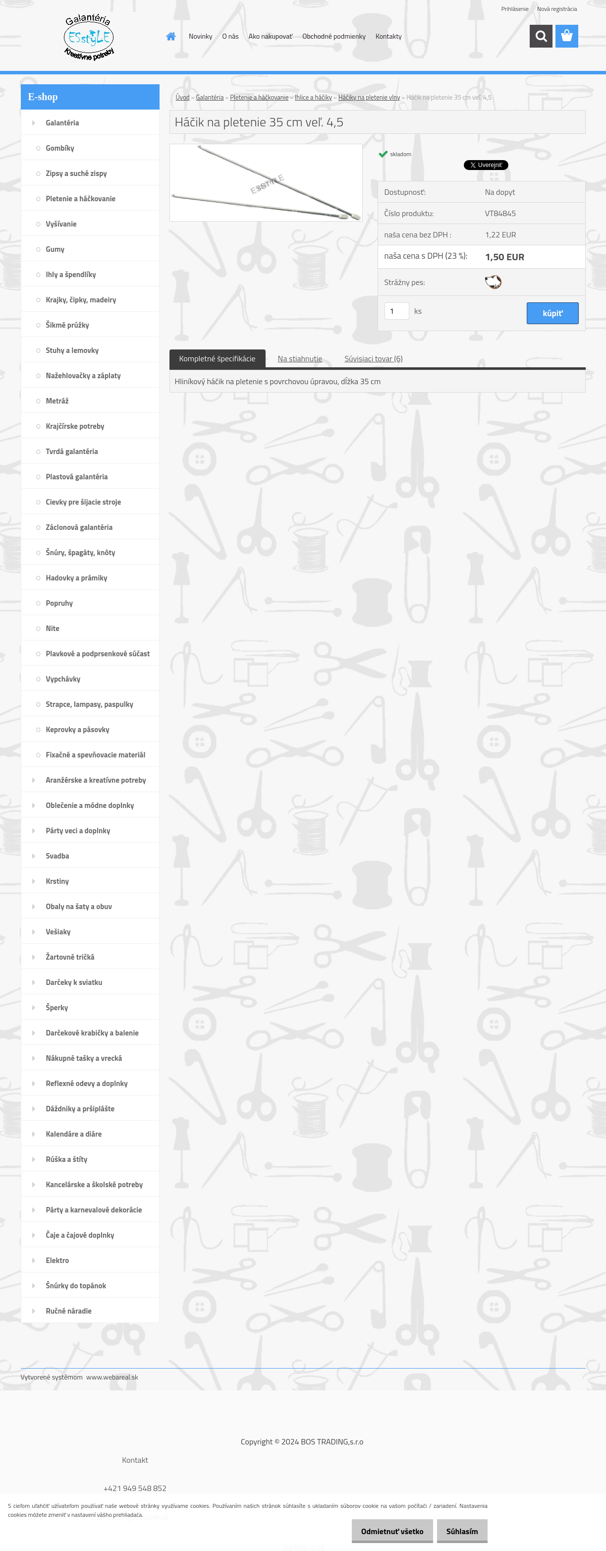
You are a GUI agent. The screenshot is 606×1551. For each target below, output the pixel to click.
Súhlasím (459, 1531)
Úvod (183, 97)
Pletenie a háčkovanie (259, 97)
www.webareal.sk (112, 1377)
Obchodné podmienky (334, 36)
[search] (541, 36)
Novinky (200, 36)
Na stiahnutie (300, 358)
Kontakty (389, 36)
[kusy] (397, 311)
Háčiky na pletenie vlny (369, 97)
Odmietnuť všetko (383, 1531)
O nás (230, 36)
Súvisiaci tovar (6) (373, 358)
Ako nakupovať (270, 36)
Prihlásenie (515, 8)
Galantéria (210, 97)
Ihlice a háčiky (313, 97)
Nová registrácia (557, 8)
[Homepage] (170, 36)
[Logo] (89, 36)
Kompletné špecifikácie (217, 358)
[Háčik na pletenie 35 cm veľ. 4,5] (266, 148)
